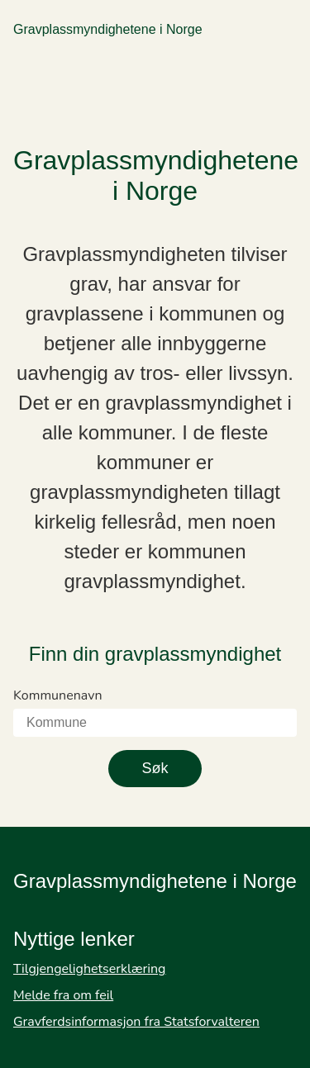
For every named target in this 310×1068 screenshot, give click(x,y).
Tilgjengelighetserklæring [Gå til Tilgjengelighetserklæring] (89, 969)
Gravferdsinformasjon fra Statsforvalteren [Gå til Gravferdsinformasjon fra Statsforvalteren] (136, 1022)
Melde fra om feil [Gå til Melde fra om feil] (63, 995)
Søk (154, 768)
